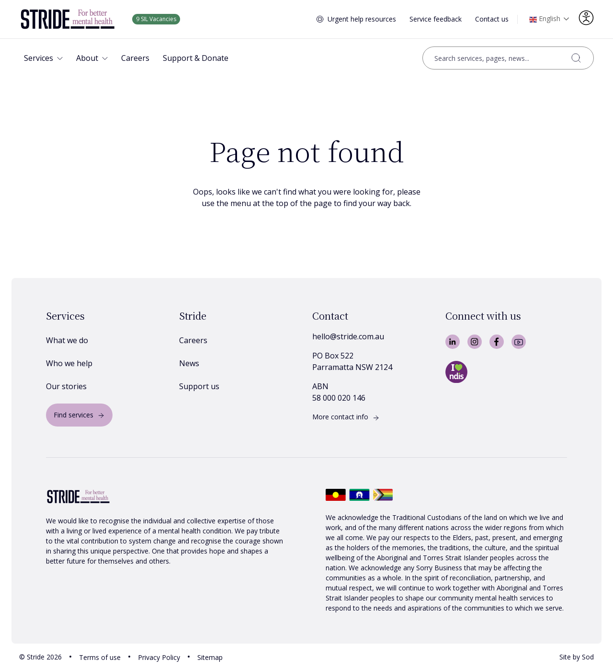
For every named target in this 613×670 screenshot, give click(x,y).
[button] (43, 58)
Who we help (69, 363)
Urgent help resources (362, 18)
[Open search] (508, 57)
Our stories (66, 386)
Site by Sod (576, 656)
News (189, 363)
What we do (67, 340)
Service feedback (435, 18)
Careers (193, 340)
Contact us (492, 18)
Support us (199, 386)
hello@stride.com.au (348, 336)
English (544, 19)
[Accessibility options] (586, 17)
